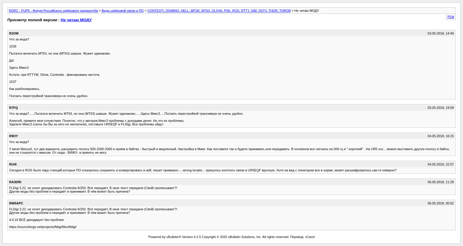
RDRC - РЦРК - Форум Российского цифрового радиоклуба (53, 10)
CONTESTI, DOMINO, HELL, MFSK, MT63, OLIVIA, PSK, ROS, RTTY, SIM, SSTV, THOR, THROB (219, 10)
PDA (450, 17)
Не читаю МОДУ (76, 20)
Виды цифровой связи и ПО (123, 10)
